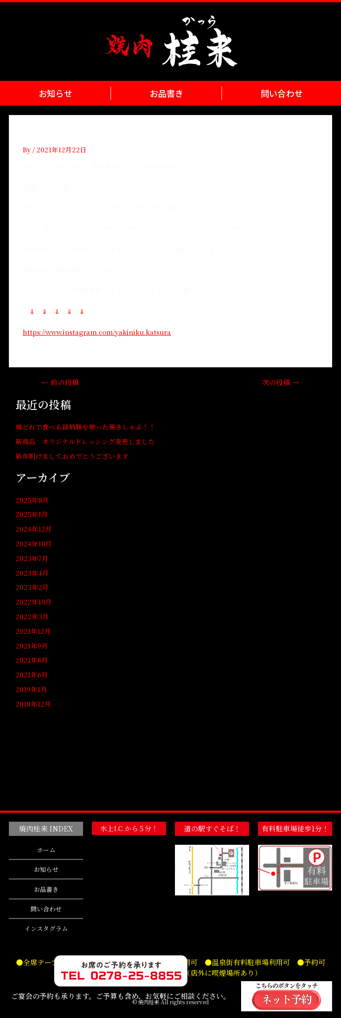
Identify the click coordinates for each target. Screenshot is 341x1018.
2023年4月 (32, 572)
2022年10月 (34, 601)
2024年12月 (34, 528)
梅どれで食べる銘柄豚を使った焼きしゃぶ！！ (85, 426)
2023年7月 (32, 558)
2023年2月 (32, 587)
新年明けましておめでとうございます (72, 456)
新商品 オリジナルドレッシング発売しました (85, 441)
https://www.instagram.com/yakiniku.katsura (97, 332)
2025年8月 (32, 500)
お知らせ (55, 93)
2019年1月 (31, 689)
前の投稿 (60, 382)
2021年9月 (32, 645)
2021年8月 (32, 659)
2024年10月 (34, 543)
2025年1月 (32, 514)
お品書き (166, 93)
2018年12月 (33, 703)
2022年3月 (32, 616)
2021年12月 (33, 631)
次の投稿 (280, 382)
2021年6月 (32, 674)
